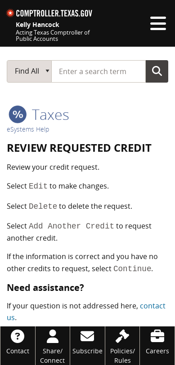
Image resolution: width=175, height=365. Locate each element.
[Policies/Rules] (122, 345)
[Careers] (157, 341)
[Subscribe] (87, 341)
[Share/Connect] (53, 345)
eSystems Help (28, 129)
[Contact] (17, 341)
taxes (39, 114)
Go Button (157, 71)
